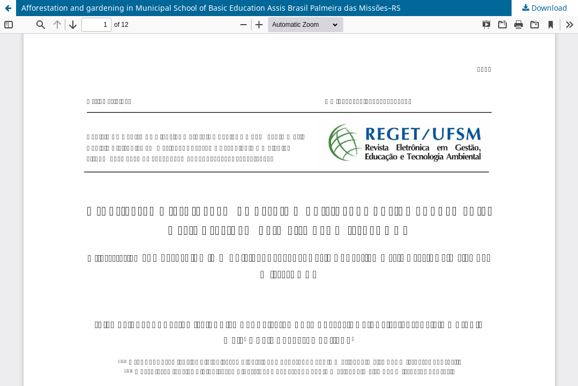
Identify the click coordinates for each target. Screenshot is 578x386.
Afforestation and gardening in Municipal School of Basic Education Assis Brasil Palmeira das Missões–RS (211, 8)
